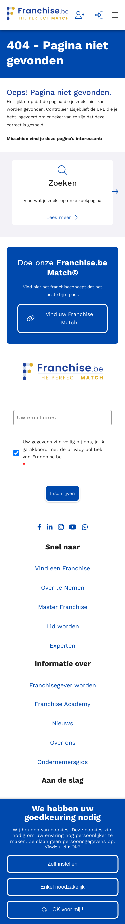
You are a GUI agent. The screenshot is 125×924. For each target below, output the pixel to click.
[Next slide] (115, 193)
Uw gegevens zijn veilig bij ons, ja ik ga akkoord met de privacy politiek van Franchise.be (63, 453)
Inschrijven (62, 493)
